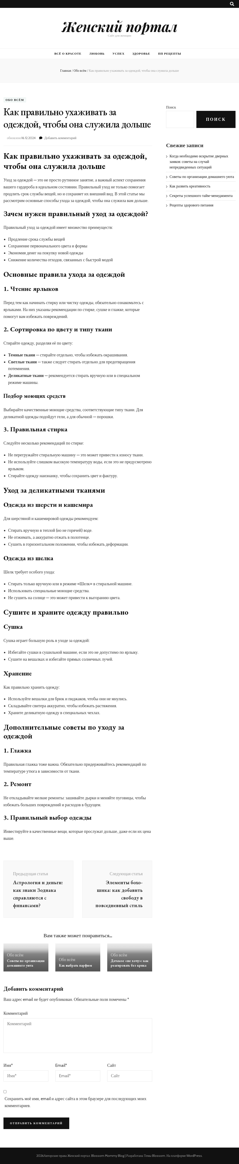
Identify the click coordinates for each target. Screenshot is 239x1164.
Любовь (97, 53)
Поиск (171, 107)
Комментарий (15, 1013)
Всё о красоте (68, 53)
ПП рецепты (169, 53)
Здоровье (141, 53)
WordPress (194, 1156)
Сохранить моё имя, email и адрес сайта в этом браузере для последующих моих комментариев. (75, 1102)
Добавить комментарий (60, 138)
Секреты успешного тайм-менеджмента (201, 195)
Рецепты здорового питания (191, 205)
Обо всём (15, 100)
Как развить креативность (190, 186)
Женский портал (119, 26)
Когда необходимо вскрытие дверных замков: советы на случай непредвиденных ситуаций (199, 161)
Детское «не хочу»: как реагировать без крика (129, 963)
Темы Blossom (154, 1156)
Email (61, 1065)
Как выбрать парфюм (75, 965)
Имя (8, 1065)
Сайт (111, 1065)
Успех (119, 53)
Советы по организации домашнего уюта (25, 963)
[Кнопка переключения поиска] (232, 4)
